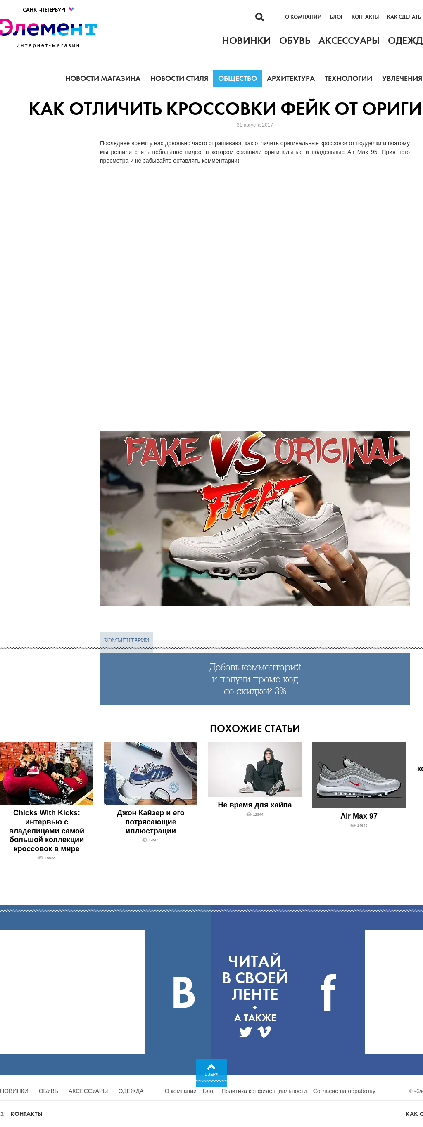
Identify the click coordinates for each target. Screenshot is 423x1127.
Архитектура (291, 78)
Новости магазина (102, 78)
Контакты (365, 17)
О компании (303, 17)
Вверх (212, 1074)
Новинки (14, 1091)
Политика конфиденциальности (264, 1091)
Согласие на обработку (344, 1091)
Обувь (48, 1091)
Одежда (131, 1091)
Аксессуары (88, 1091)
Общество (237, 78)
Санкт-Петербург (49, 10)
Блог (336, 17)
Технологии (348, 78)
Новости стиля (179, 78)
